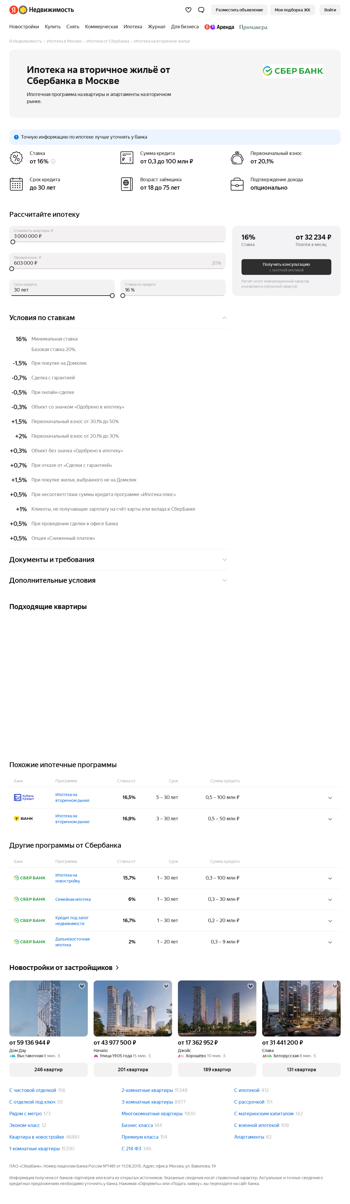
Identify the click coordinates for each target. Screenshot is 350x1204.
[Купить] (53, 27)
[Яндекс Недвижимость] (46, 10)
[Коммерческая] (101, 27)
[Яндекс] (13, 10)
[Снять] (73, 27)
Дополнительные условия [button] (118, 580)
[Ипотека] (133, 27)
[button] (201, 10)
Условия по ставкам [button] (118, 318)
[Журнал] (156, 27)
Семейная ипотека (73, 899)
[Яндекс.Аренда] (219, 27)
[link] (330, 10)
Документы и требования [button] (118, 560)
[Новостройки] (25, 27)
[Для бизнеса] (185, 27)
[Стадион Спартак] (252, 27)
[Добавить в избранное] (82, 986)
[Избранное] (188, 10)
